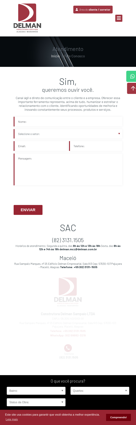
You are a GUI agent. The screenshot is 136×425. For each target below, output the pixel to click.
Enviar (28, 210)
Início (55, 56)
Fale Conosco (74, 56)
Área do (93, 9)
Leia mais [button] (12, 419)
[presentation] (40, 195)
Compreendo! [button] (118, 417)
